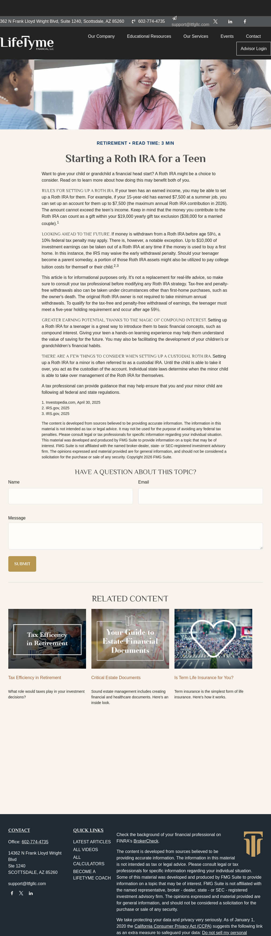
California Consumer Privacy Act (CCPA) (172, 926)
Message (17, 518)
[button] (108, 22)
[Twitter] (215, 5)
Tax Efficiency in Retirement (34, 677)
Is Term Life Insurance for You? (204, 677)
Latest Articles (92, 842)
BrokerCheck (145, 841)
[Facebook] (245, 5)
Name (14, 482)
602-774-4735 (148, 5)
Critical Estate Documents (116, 677)
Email (143, 482)
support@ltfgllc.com (27, 883)
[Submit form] (22, 564)
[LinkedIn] (230, 5)
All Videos (85, 849)
